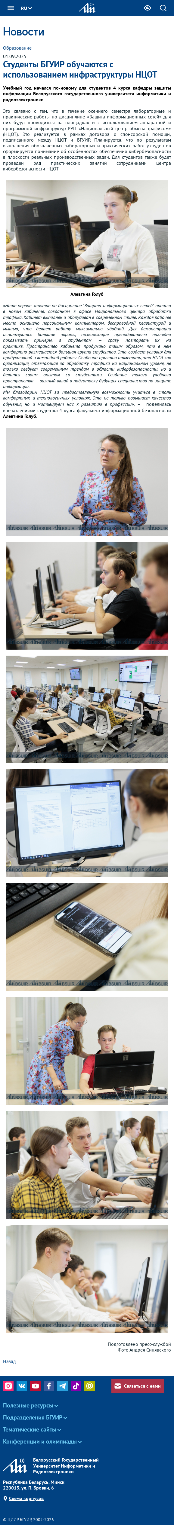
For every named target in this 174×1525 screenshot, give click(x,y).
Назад (9, 1361)
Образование (17, 48)
